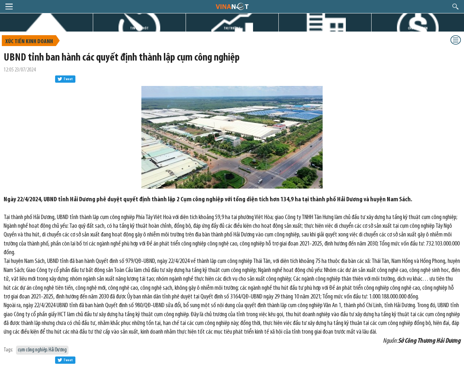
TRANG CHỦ (46, 28)
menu (9, 6)
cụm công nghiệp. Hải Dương (42, 350)
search (455, 6)
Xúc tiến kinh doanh (29, 42)
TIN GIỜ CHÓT (139, 28)
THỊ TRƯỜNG (232, 28)
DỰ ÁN (325, 28)
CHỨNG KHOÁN (418, 28)
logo (232, 6)
